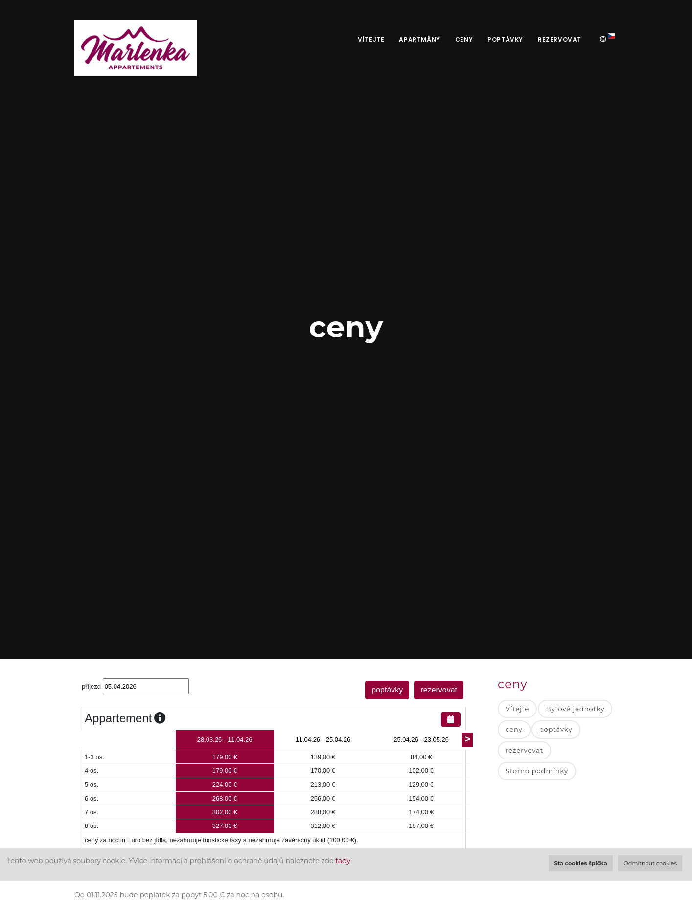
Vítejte (371, 39)
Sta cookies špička (580, 863)
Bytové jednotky (575, 709)
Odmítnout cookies (650, 863)
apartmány (419, 39)
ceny (464, 39)
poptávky (505, 39)
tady (342, 860)
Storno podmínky (537, 771)
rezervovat (559, 39)
